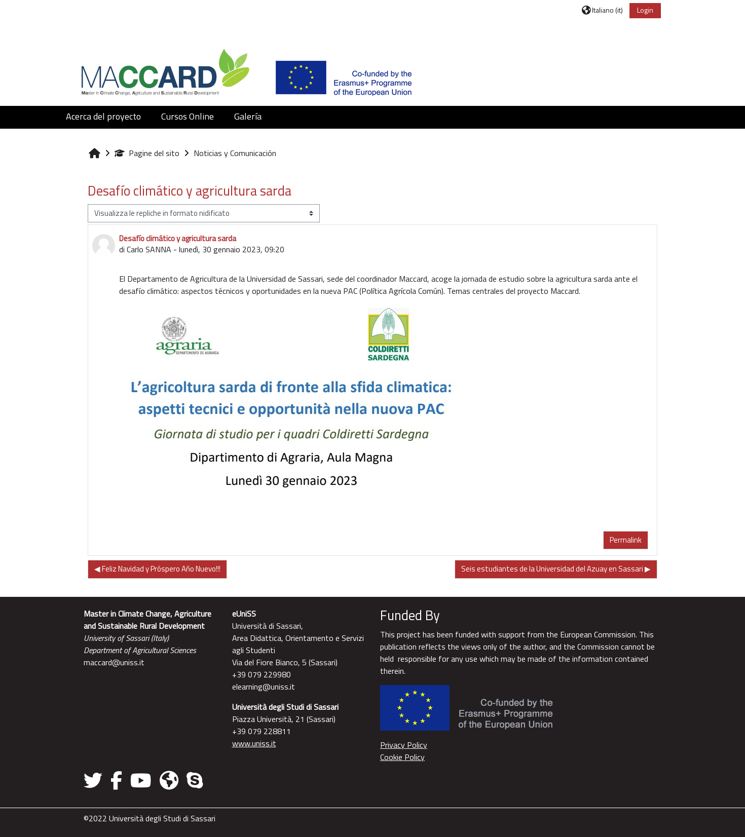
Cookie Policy (402, 757)
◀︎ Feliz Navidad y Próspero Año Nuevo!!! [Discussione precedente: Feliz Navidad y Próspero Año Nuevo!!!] (157, 569)
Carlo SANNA (149, 249)
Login (645, 10)
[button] (602, 10)
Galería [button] (248, 116)
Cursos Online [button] (187, 116)
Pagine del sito (147, 153)
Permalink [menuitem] (626, 540)
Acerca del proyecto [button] (103, 116)
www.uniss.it (254, 743)
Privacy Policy (403, 745)
